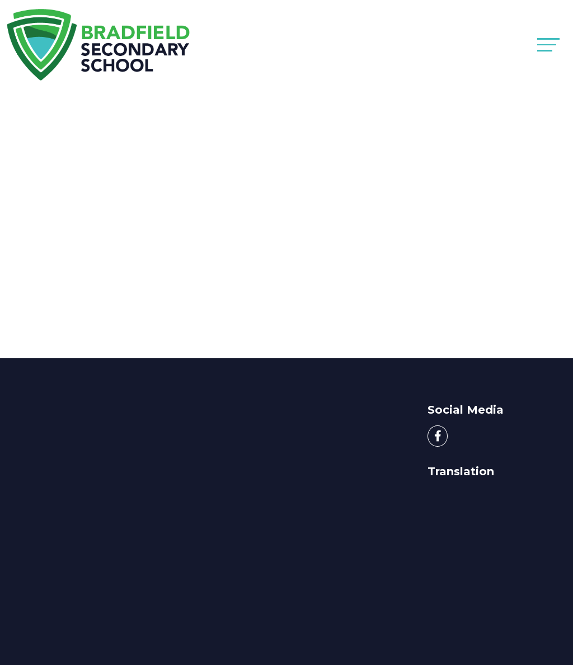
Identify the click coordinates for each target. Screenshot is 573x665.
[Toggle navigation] (548, 44)
